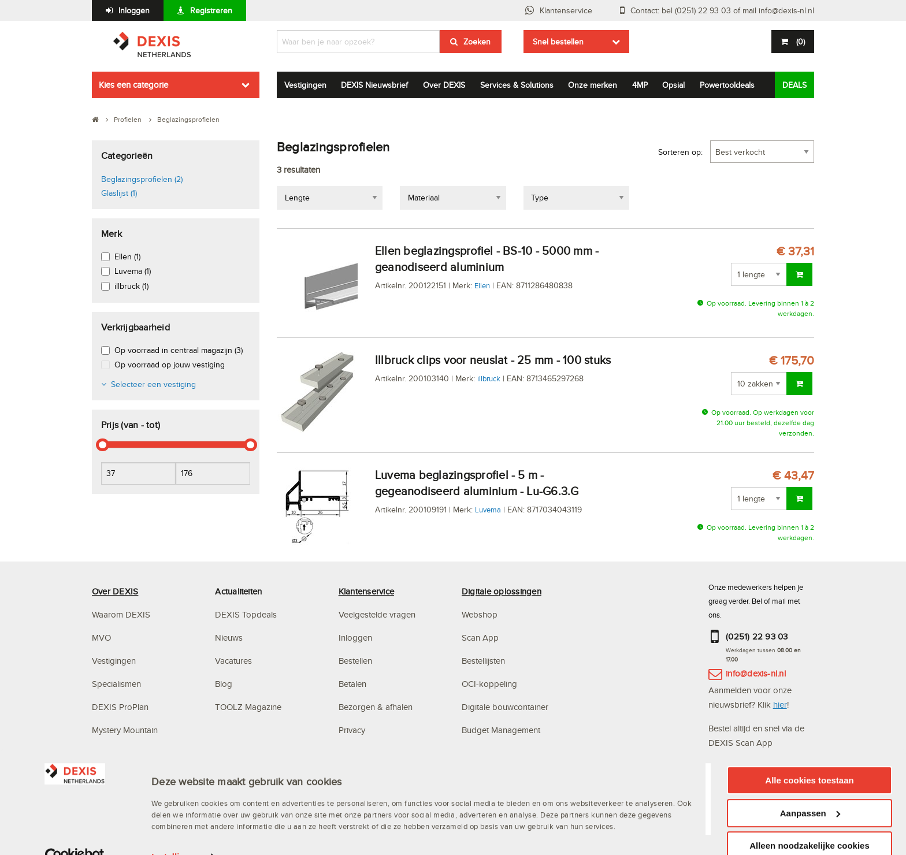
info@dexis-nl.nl (756, 673)
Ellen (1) (127, 256)
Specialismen (116, 684)
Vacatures (233, 661)
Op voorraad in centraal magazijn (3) (178, 350)
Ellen (482, 285)
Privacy (352, 730)
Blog (223, 684)
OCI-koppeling (489, 684)
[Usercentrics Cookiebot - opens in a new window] (74, 843)
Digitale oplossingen (501, 591)
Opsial (673, 85)
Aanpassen (810, 800)
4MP (640, 85)
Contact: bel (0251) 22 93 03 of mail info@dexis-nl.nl (722, 10)
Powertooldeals (727, 85)
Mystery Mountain (125, 730)
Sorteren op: (680, 152)
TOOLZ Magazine (248, 707)
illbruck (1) (131, 286)
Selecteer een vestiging (153, 384)
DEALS (794, 85)
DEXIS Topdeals (246, 614)
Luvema (488, 509)
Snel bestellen (558, 41)
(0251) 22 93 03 (757, 636)
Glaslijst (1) (119, 193)
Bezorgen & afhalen (376, 707)
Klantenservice (566, 10)
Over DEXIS (444, 85)
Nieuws (229, 637)
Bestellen (355, 661)
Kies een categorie (133, 85)
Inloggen (134, 10)
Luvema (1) (132, 271)
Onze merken (592, 85)
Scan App (480, 637)
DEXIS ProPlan (120, 707)
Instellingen (175, 843)
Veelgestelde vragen (378, 614)
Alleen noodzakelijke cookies (809, 832)
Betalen (352, 684)
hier (780, 704)
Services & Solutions (517, 85)
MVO (101, 637)
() (799, 41)
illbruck (488, 378)
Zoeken (477, 41)
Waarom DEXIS (121, 614)
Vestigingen (305, 85)
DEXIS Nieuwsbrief (374, 85)
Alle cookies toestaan (809, 767)
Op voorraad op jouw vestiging (169, 364)
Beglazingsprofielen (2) (142, 179)
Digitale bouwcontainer (505, 707)
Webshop (479, 614)
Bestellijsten (483, 661)
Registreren (211, 10)
